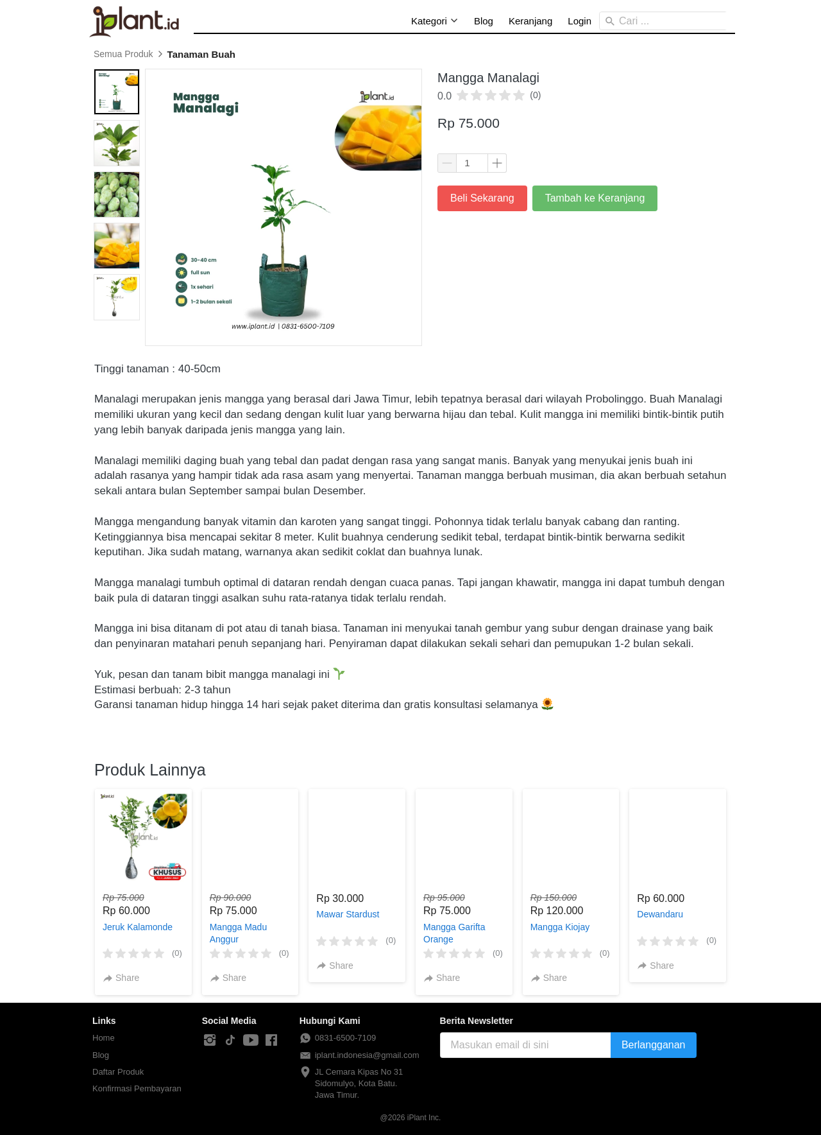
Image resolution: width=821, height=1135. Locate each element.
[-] (209, 1040)
